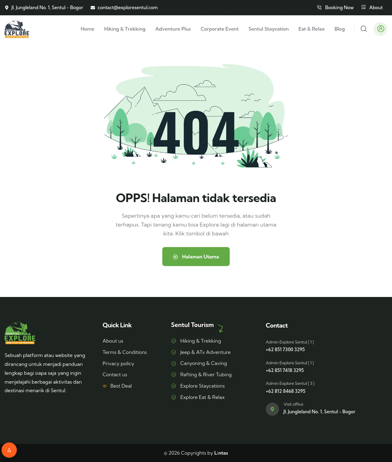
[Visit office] (272, 409)
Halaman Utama (196, 257)
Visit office (293, 404)
